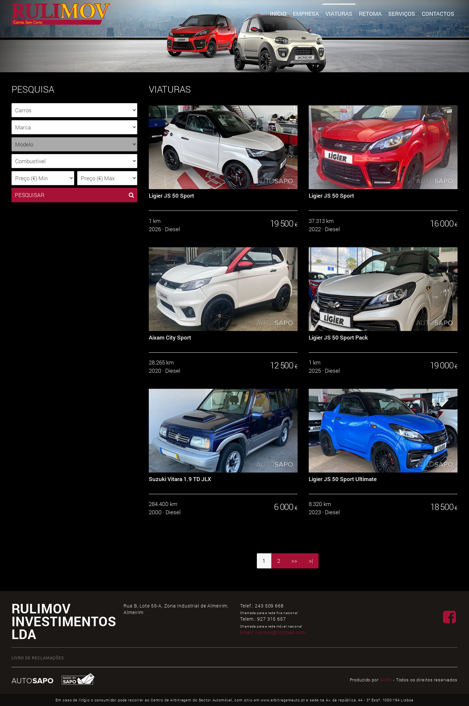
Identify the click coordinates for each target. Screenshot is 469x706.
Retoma (370, 13)
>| (311, 560)
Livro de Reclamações (37, 657)
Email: (272, 632)
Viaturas (338, 13)
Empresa (306, 13)
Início (278, 13)
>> (294, 560)
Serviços (401, 13)
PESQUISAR (74, 195)
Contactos (438, 13)
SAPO (386, 680)
